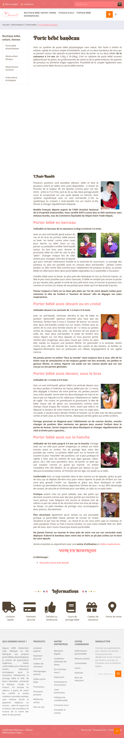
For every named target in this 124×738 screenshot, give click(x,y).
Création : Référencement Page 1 (17, 731)
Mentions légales (58, 652)
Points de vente (114, 610)
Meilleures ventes (38, 701)
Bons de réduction (79, 679)
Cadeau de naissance (93, 611)
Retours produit (82, 658)
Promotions (38, 686)
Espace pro (59, 677)
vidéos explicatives (110, 544)
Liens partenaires (59, 691)
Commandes (81, 663)
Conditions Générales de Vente (60, 661)
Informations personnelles (81, 652)
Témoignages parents (39, 673)
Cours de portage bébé (72, 611)
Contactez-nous (61, 705)
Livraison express (37, 649)
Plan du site (38, 707)
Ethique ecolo (66, 12)
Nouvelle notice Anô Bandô (54, 562)
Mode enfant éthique (12, 57)
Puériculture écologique (11, 79)
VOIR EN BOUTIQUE (77, 550)
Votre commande (82, 643)
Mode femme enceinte (12, 68)
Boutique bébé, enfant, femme (40, 12)
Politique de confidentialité (60, 699)
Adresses (79, 672)
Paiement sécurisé (31, 611)
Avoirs (77, 668)
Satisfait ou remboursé (52, 611)
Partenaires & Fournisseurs (60, 683)
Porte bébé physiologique (12, 47)
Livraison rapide (10, 611)
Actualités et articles (60, 711)
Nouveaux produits (38, 693)
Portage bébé (84, 12)
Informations (31, 15)
